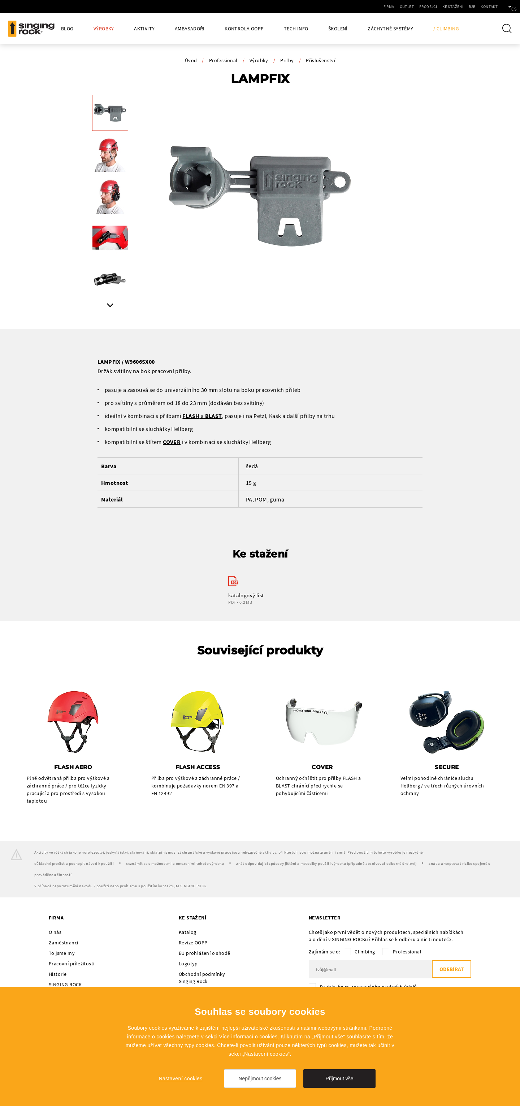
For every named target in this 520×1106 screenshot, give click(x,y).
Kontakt (464, 6)
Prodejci (403, 6)
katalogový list (246, 595)
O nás (55, 932)
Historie (57, 974)
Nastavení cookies (180, 1078)
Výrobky (104, 28)
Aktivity (144, 28)
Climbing (365, 952)
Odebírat (451, 969)
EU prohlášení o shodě (204, 953)
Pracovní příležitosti (71, 964)
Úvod (191, 60)
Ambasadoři (190, 28)
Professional (223, 60)
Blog (67, 28)
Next (110, 305)
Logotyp (188, 964)
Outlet (382, 6)
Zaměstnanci (63, 943)
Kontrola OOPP (244, 28)
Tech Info (296, 28)
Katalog (187, 932)
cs (502, 6)
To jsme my (62, 953)
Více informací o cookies (248, 1036)
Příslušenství (320, 60)
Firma (364, 6)
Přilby (287, 60)
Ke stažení (428, 6)
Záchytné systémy (390, 28)
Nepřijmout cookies (259, 1078)
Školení (338, 28)
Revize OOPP (193, 943)
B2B (447, 6)
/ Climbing (446, 28)
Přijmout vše (339, 1078)
